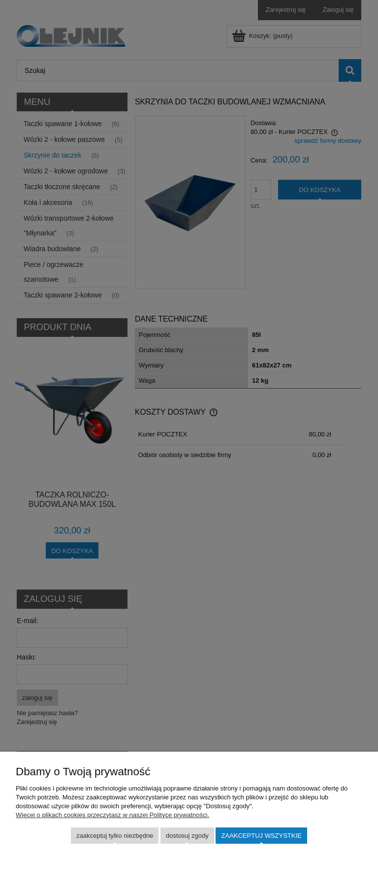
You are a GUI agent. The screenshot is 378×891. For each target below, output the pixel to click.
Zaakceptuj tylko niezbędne (114, 835)
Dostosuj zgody (187, 835)
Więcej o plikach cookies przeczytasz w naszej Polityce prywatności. (112, 815)
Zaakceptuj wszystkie (261, 835)
